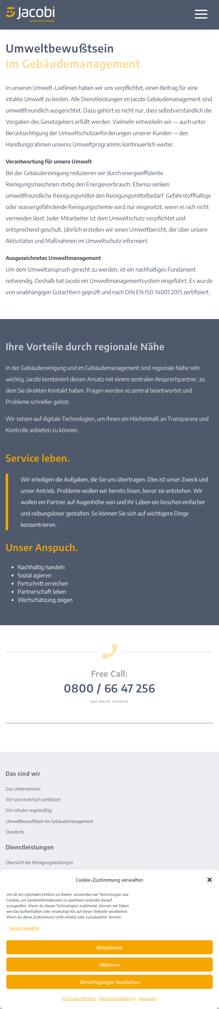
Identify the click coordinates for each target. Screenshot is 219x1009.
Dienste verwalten (24, 928)
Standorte (15, 832)
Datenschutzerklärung (117, 998)
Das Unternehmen (23, 788)
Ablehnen (109, 965)
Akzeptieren (109, 947)
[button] (209, 880)
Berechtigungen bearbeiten (110, 982)
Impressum (147, 998)
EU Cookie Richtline (79, 998)
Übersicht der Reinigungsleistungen (39, 862)
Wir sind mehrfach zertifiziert (33, 799)
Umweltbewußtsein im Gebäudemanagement (49, 821)
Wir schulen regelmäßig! (29, 810)
